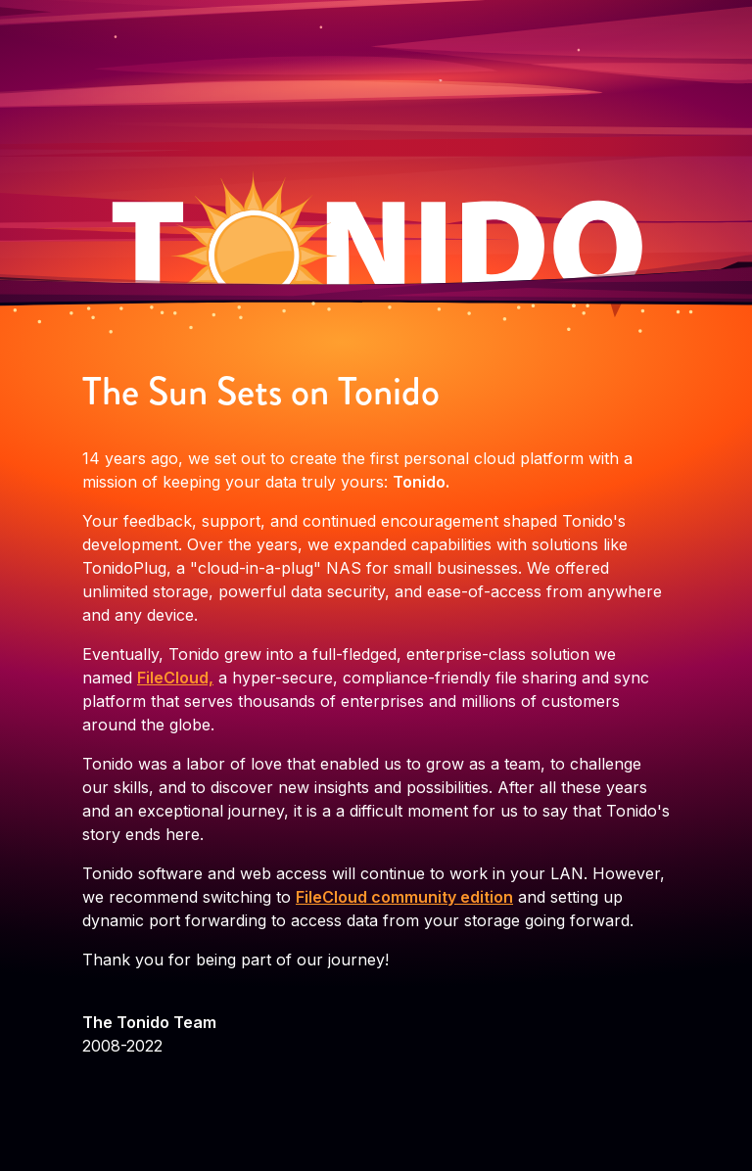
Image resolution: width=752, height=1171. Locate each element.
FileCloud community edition (404, 897)
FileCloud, (175, 677)
